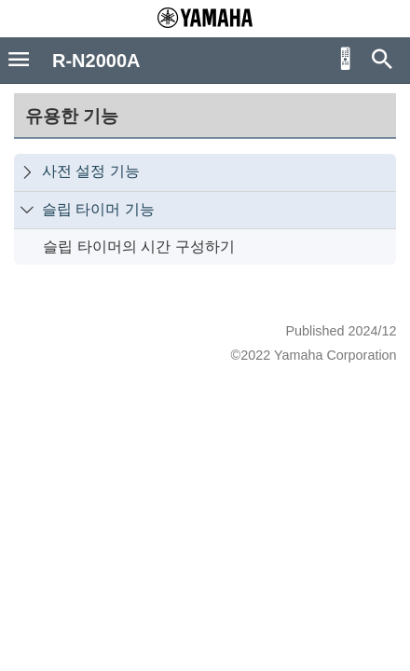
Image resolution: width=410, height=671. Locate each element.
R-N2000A (96, 60)
